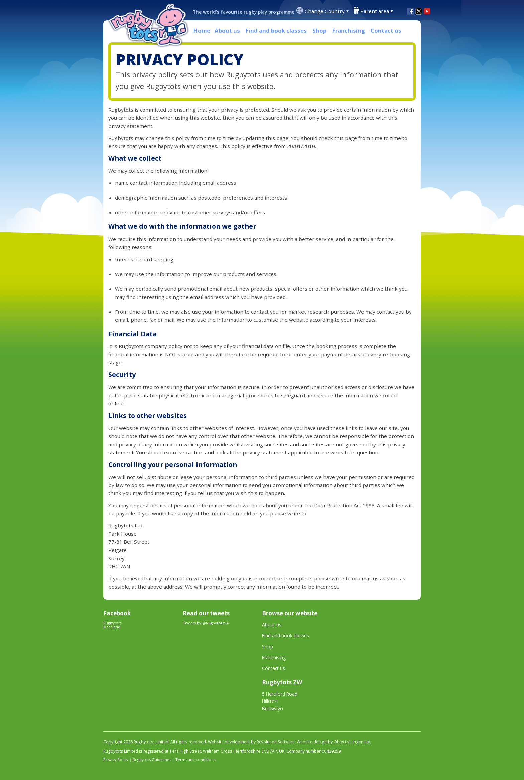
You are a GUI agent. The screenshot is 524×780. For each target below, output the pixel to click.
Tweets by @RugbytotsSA (206, 622)
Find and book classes (276, 30)
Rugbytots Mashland (112, 624)
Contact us (386, 30)
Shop (319, 30)
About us (227, 30)
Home (201, 30)
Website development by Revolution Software (251, 742)
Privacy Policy (115, 759)
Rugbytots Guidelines (152, 759)
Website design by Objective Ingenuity (333, 742)
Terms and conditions (195, 759)
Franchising (348, 30)
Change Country (325, 11)
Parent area (374, 11)
